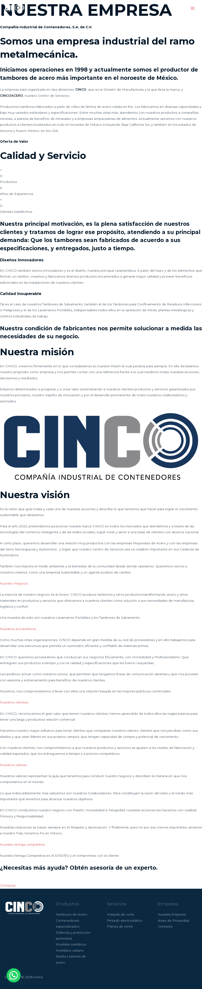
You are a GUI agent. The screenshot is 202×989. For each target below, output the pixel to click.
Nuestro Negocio (14, 583)
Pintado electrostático (124, 920)
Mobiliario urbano (70, 950)
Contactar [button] (8, 885)
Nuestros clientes (14, 702)
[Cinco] (14, 8)
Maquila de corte (120, 914)
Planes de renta (120, 926)
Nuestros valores (13, 765)
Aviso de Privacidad (173, 920)
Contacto (165, 926)
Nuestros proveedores (18, 629)
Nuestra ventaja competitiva (22, 844)
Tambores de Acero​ (71, 914)
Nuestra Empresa (172, 914)
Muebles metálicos (71, 944)
